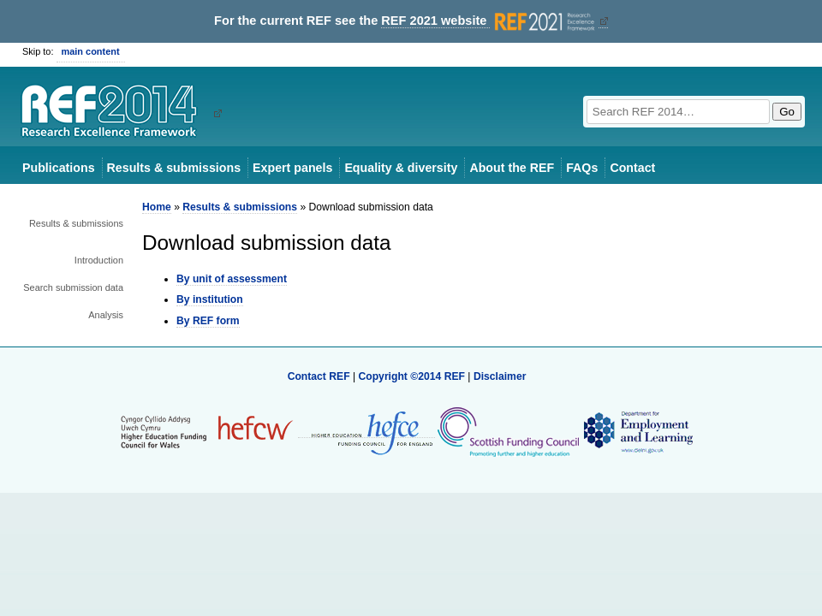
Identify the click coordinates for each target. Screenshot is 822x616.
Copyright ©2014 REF (413, 376)
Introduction (98, 260)
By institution (209, 299)
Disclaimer (500, 376)
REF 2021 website (489, 21)
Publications (58, 168)
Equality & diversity (400, 168)
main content (91, 51)
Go (787, 111)
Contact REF (319, 376)
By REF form (208, 321)
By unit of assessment (231, 279)
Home (156, 207)
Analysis (105, 315)
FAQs (582, 168)
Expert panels (292, 168)
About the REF (511, 168)
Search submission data (73, 287)
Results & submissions (174, 168)
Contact (632, 168)
